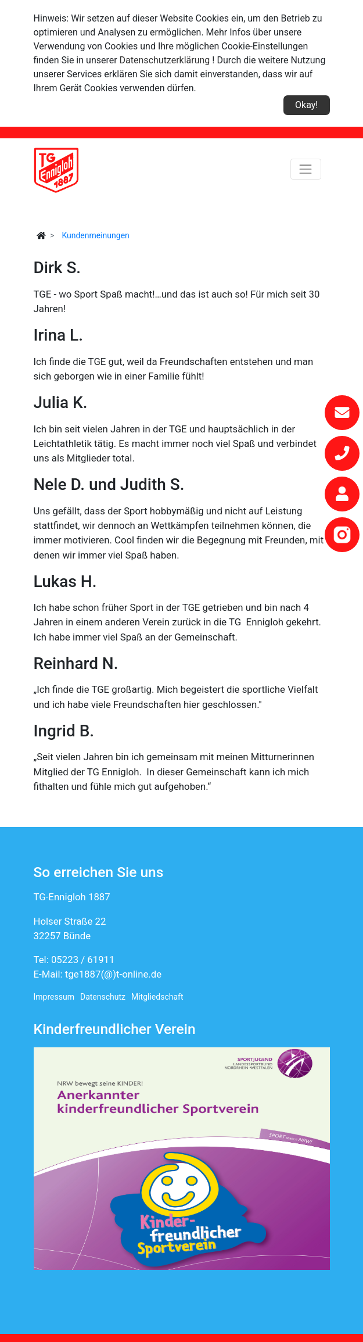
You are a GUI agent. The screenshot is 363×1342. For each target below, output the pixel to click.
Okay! (306, 104)
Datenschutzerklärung (165, 60)
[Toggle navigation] (305, 169)
